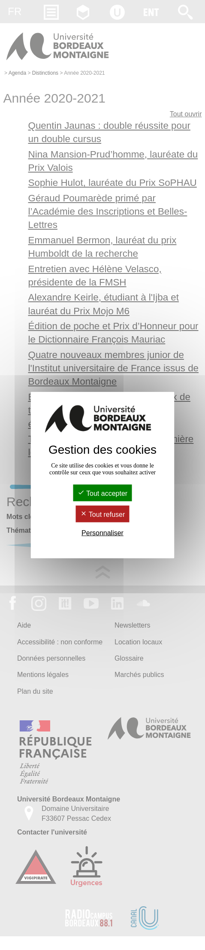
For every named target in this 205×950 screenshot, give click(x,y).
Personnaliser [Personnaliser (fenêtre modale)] (102, 533)
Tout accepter (102, 493)
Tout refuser (102, 514)
